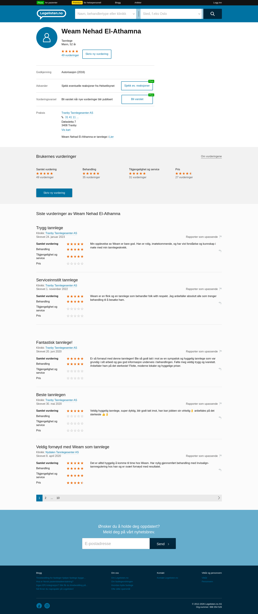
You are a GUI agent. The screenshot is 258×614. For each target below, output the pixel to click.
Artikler (138, 2)
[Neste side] (219, 497)
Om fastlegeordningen (122, 581)
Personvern (207, 581)
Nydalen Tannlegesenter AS (62, 451)
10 (58, 497)
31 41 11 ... (72, 116)
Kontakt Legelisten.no (167, 577)
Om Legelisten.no (119, 577)
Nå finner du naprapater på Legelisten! (55, 588)
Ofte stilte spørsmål (120, 588)
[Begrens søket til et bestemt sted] (171, 14)
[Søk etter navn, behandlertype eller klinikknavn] (105, 14)
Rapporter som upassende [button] (202, 236)
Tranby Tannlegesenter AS (77, 112)
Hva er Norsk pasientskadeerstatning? (54, 581)
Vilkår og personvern (212, 572)
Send (161, 543)
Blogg (118, 2)
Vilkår (204, 577)
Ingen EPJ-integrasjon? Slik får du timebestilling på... (62, 585)
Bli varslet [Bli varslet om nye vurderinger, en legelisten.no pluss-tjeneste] (138, 98)
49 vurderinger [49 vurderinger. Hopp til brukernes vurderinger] (70, 55)
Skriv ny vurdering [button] (96, 53)
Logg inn (217, 2)
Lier (111, 136)
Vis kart (66, 129)
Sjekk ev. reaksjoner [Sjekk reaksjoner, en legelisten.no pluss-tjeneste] (138, 85)
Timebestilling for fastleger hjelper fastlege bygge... (61, 577)
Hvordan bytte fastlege (122, 585)
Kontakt (160, 572)
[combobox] (105, 14)
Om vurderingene (211, 156)
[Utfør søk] (212, 14)
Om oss (115, 572)
